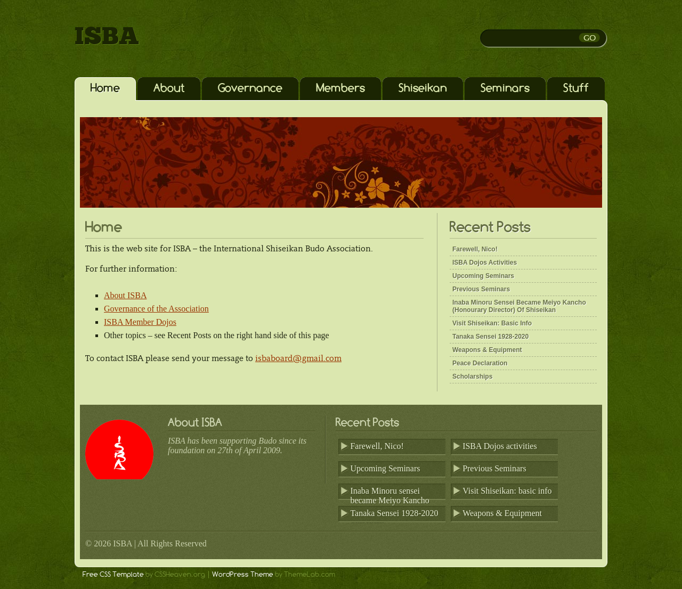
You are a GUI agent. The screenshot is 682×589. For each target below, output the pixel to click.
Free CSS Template (113, 574)
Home (105, 87)
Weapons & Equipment (487, 350)
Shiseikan (423, 87)
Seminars (505, 87)
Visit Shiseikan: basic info (492, 323)
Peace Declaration (479, 363)
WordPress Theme (242, 574)
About (168, 87)
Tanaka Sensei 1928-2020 (490, 336)
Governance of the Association (156, 308)
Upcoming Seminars (483, 276)
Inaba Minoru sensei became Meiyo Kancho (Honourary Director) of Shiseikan (519, 306)
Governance (250, 87)
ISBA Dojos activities (484, 262)
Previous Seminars (481, 289)
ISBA (107, 37)
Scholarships (472, 376)
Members (340, 87)
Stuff (576, 87)
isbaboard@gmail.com (298, 358)
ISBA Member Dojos (140, 321)
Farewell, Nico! (475, 249)
